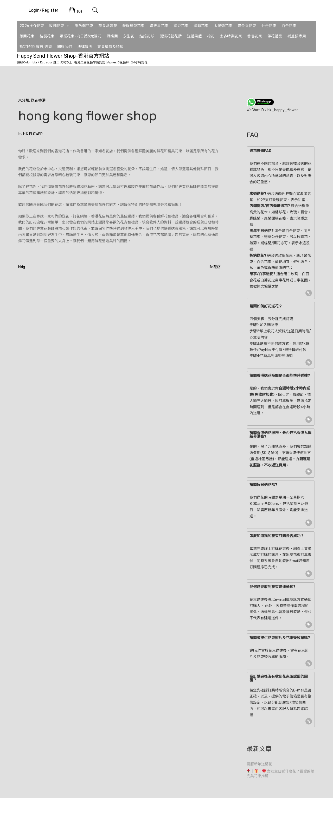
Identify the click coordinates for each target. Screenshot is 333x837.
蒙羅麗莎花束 (133, 26)
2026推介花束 (32, 26)
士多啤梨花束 (231, 36)
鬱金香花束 (247, 26)
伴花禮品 (274, 36)
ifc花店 (215, 267)
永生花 (128, 36)
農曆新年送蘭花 (259, 764)
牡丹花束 (268, 26)
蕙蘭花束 (27, 36)
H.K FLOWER (33, 134)
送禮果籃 (194, 36)
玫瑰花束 (59, 26)
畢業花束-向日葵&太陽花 (80, 36)
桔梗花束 (47, 36)
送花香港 (38, 100)
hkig (21, 267)
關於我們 (64, 46)
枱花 (211, 36)
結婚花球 (146, 36)
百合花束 (288, 26)
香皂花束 (254, 36)
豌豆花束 (181, 26)
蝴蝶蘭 (112, 36)
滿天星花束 (159, 26)
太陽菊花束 (223, 26)
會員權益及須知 (110, 46)
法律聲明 (84, 46)
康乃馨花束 (84, 26)
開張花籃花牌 (170, 36)
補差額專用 (296, 36)
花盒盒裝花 (107, 26)
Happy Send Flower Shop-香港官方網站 (63, 56)
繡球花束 (201, 26)
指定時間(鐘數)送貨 (36, 46)
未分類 (23, 100)
